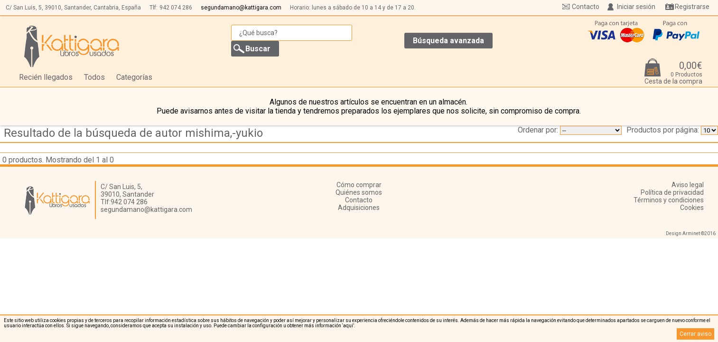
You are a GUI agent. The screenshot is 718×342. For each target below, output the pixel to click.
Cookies (692, 207)
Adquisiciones (359, 207)
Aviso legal (687, 185)
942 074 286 (175, 7)
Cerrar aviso (695, 334)
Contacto (585, 6)
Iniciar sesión (636, 6)
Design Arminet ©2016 (691, 233)
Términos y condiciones (669, 200)
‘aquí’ (348, 325)
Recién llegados (46, 77)
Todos (94, 77)
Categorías (134, 77)
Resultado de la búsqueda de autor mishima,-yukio (133, 133)
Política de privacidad (672, 192)
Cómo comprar (359, 185)
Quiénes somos (359, 192)
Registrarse (692, 6)
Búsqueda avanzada (448, 40)
